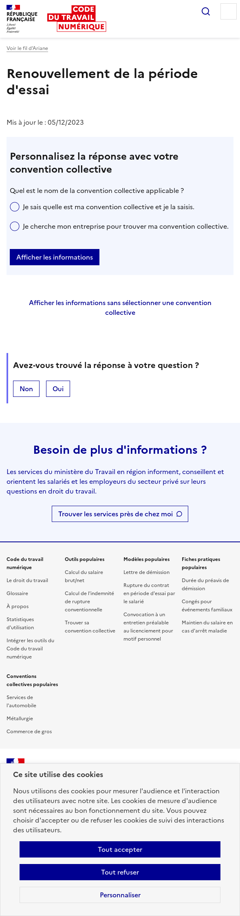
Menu (228, 11)
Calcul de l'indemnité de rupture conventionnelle (89, 601)
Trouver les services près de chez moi (115, 514)
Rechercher (206, 11)
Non (26, 389)
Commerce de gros (29, 731)
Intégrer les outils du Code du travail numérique (30, 648)
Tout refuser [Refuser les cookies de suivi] (120, 872)
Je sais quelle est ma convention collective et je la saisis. (108, 207)
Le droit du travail (27, 580)
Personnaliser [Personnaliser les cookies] (120, 895)
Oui (58, 389)
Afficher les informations (54, 257)
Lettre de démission (146, 572)
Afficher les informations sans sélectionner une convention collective (120, 307)
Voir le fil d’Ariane (27, 48)
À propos (18, 606)
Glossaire (17, 593)
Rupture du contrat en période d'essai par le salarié (149, 593)
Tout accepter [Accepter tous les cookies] (120, 849)
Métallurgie (20, 718)
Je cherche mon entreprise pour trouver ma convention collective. (126, 226)
